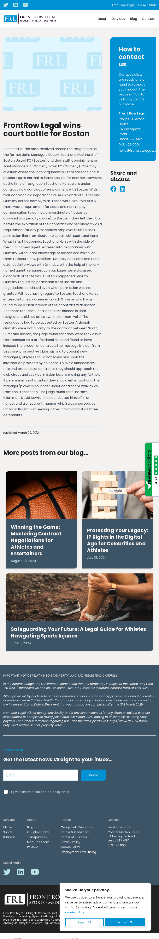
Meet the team (38, 842)
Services (118, 18)
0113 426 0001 (146, 5)
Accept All (125, 922)
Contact (149, 18)
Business (9, 837)
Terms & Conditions (75, 832)
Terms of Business (74, 837)
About (101, 18)
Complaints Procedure (77, 827)
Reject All (84, 922)
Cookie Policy (70, 847)
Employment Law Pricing (78, 852)
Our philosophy (38, 832)
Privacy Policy (70, 842)
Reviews (33, 847)
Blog (133, 18)
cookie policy (74, 912)
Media (7, 827)
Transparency (37, 837)
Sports (7, 832)
